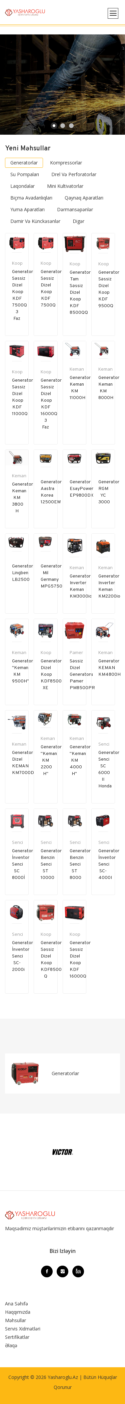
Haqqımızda (17, 1312)
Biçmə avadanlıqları (31, 198)
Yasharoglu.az (63, 1377)
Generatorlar (24, 162)
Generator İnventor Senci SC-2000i (22, 956)
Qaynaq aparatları (84, 198)
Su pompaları (24, 174)
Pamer (76, 652)
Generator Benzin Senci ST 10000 (51, 864)
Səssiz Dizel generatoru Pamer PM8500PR (82, 674)
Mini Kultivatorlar (65, 186)
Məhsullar (15, 1320)
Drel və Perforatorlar (73, 174)
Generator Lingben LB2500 (22, 573)
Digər (78, 221)
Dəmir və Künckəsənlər (35, 221)
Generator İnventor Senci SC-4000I (108, 864)
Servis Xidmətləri (22, 1328)
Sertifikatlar (17, 1337)
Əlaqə (11, 1345)
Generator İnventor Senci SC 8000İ (22, 864)
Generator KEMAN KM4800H (109, 667)
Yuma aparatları (27, 209)
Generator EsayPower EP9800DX (81, 488)
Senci (103, 744)
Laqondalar (22, 186)
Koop (17, 263)
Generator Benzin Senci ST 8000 (80, 864)
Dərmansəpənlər (75, 209)
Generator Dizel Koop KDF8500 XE (51, 674)
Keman (77, 369)
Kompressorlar (66, 162)
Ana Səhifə (16, 1303)
